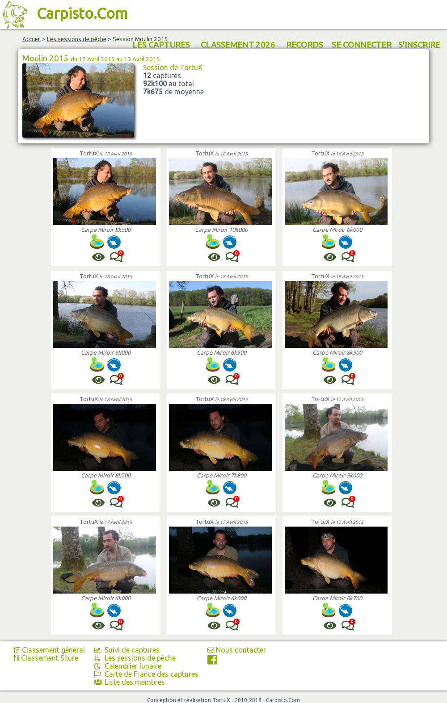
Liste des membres (129, 682)
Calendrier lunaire (127, 666)
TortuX (89, 153)
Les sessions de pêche (76, 39)
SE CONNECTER (362, 45)
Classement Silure (45, 658)
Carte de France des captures (146, 674)
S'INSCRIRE (419, 45)
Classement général (49, 650)
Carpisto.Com (82, 13)
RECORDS (304, 45)
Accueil (31, 39)
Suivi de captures (127, 650)
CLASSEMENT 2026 (238, 45)
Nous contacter (236, 650)
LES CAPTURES (161, 45)
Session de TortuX (172, 67)
